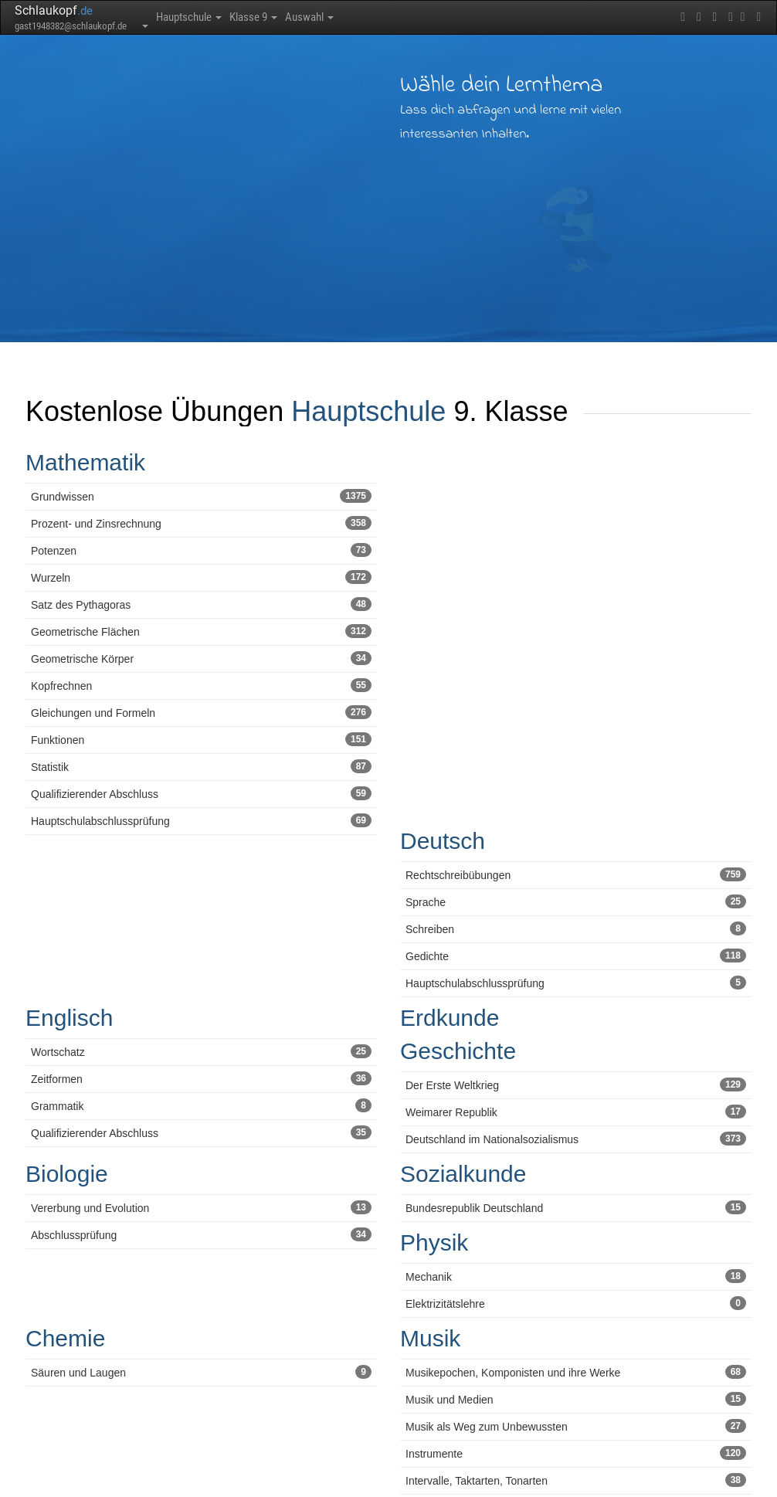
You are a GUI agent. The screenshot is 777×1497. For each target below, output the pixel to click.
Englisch (69, 1017)
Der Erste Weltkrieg (575, 1084)
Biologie (66, 1173)
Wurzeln (201, 577)
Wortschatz (201, 1051)
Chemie (65, 1338)
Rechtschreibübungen (575, 874)
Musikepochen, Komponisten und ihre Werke (575, 1372)
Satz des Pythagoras (201, 604)
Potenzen (201, 550)
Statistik (201, 766)
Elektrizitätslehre (575, 1303)
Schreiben (575, 928)
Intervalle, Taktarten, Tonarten (575, 1480)
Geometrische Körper (201, 658)
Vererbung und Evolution (201, 1207)
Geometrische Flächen (201, 631)
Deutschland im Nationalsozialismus (575, 1139)
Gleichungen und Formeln (201, 712)
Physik (434, 1242)
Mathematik (85, 462)
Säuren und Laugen (201, 1372)
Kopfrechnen (201, 685)
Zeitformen (201, 1078)
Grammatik (201, 1105)
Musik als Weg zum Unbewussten (575, 1426)
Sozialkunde (463, 1173)
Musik (430, 1338)
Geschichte (458, 1051)
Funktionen (201, 739)
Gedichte (575, 955)
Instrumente (575, 1453)
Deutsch (442, 841)
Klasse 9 (266, 17)
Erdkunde (449, 1017)
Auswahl (329, 17)
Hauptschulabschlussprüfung (201, 820)
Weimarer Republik (575, 1112)
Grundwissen (201, 496)
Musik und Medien (575, 1399)
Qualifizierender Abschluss (201, 793)
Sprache (575, 901)
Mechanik (575, 1276)
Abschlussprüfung (201, 1234)
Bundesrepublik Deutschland (575, 1207)
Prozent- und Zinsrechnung (201, 523)
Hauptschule (194, 17)
